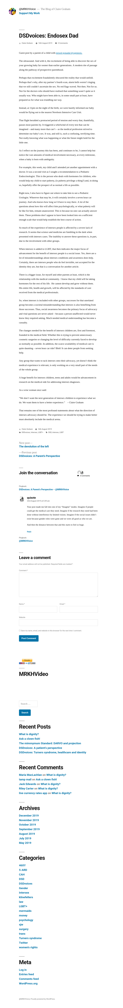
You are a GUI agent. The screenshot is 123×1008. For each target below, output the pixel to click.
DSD (50, 432)
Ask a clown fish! (29, 738)
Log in (23, 969)
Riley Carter (26, 788)
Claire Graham (27, 43)
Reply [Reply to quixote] (29, 532)
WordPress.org (28, 983)
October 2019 (27, 824)
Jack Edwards (27, 784)
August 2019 (27, 833)
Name (22, 604)
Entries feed (26, 974)
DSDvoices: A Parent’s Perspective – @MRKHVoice (44, 489)
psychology (26, 920)
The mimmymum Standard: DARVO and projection (50, 743)
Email (62, 604)
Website (22, 617)
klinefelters (26, 897)
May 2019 (25, 842)
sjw (21, 924)
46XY (22, 865)
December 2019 (29, 815)
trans (22, 933)
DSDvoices (26, 432)
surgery (23, 929)
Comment (23, 570)
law (21, 901)
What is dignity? (29, 734)
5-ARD (23, 870)
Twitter (23, 942)
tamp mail (25, 779)
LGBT (61, 432)
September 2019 (29, 829)
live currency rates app (33, 793)
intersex (55, 432)
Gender (23, 888)
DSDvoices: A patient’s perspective (40, 748)
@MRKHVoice (27, 9)
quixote (31, 497)
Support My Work (29, 13)
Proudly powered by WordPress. (43, 999)
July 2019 (25, 838)
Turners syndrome (30, 938)
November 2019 (29, 820)
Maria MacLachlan (30, 774)
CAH (22, 874)
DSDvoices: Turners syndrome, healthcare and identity (52, 752)
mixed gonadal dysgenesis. (69, 52)
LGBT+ (40, 432)
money (23, 915)
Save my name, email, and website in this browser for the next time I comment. (51, 631)
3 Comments (63, 43)
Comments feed (29, 978)
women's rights (28, 947)
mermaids (25, 910)
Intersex (34, 432)
